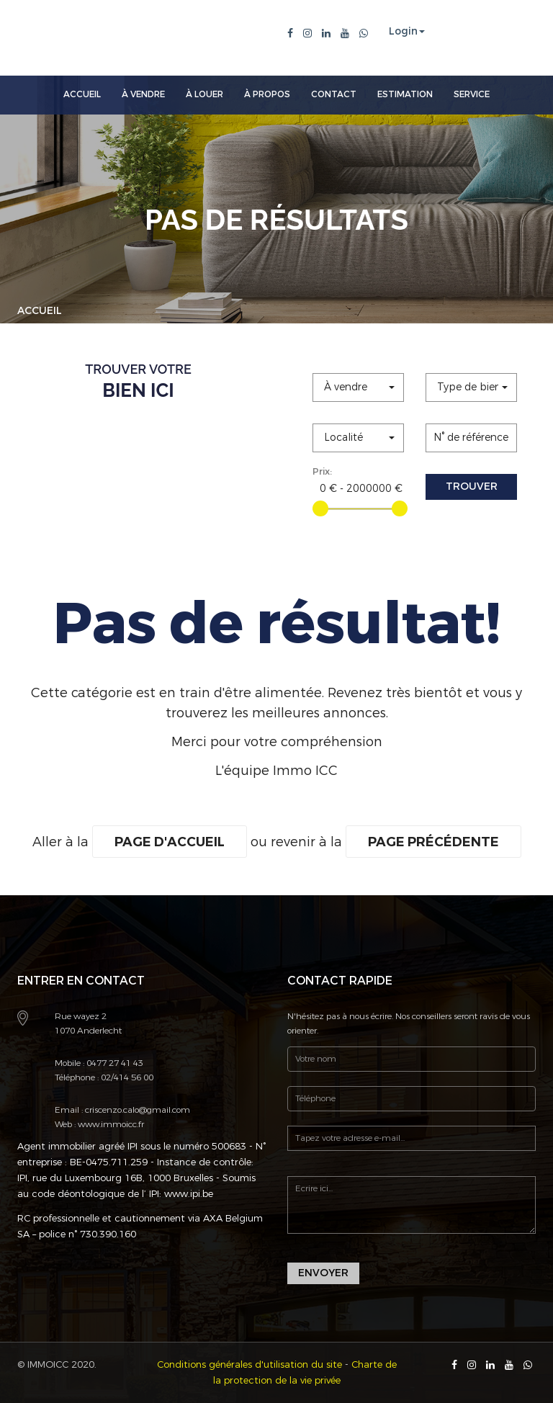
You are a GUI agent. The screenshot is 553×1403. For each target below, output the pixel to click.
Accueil (82, 94)
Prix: (322, 471)
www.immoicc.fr (110, 1124)
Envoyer (323, 1273)
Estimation (405, 94)
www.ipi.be (188, 1194)
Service (472, 94)
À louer (204, 94)
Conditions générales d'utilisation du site (249, 1364)
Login (403, 32)
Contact (333, 94)
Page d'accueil (169, 842)
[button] (358, 387)
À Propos (267, 94)
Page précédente (433, 842)
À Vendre (143, 94)
